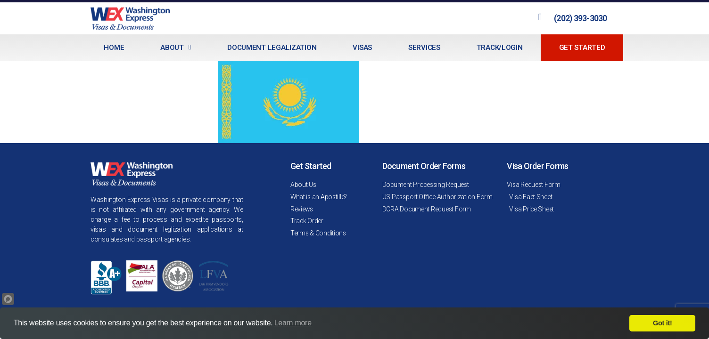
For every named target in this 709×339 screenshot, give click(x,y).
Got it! (662, 323)
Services (424, 47)
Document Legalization (271, 47)
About (175, 47)
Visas (362, 47)
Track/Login (500, 47)
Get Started (582, 47)
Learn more (293, 323)
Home (114, 47)
